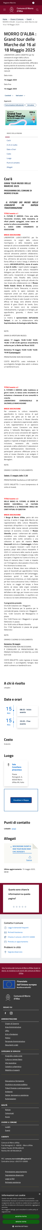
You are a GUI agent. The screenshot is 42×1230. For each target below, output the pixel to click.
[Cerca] (37, 9)
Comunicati (9, 1113)
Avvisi (7, 1116)
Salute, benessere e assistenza (16, 1095)
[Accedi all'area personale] (33, 2)
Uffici (7, 1030)
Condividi (9, 95)
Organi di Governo (12, 1023)
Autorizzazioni (10, 1098)
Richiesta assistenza (13, 1182)
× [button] (39, 1194)
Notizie (8, 1109)
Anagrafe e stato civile (13, 1055)
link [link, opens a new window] (9, 1212)
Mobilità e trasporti (12, 1070)
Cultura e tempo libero (13, 1059)
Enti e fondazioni (11, 1034)
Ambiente (9, 1091)
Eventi (29, 19)
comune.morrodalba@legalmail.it (18, 1158)
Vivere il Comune (17, 19)
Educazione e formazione (14, 1081)
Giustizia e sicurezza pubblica (16, 1084)
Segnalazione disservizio (14, 1175)
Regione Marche (9, 2)
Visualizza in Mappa (21, 800)
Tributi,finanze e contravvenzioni (17, 1088)
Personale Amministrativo (15, 1041)
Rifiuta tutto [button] (21, 1222)
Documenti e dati (11, 1045)
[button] (21, 1226)
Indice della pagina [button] (14, 133)
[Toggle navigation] (4, 9)
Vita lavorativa (10, 1063)
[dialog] (21, 1211)
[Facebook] (5, 1013)
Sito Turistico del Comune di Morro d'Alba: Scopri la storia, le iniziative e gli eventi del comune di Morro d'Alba (21, 971)
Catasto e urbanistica (13, 1066)
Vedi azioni (21, 95)
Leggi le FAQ (10, 1178)
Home (5, 19)
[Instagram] (11, 1013)
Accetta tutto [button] (21, 1216)
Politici (7, 1037)
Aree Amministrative (13, 1027)
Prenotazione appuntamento (16, 1171)
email (14, 828)
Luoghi (7, 1126)
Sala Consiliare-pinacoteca (17, 767)
